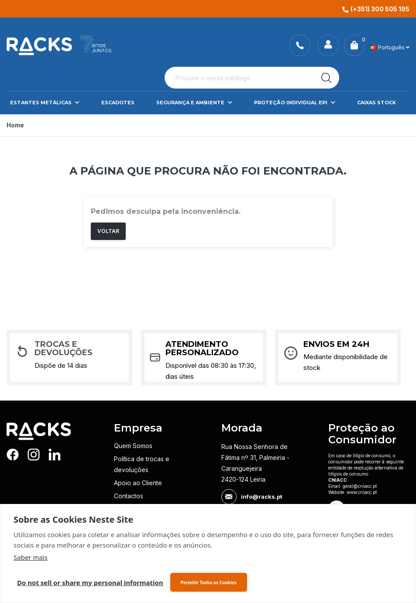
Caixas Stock (376, 102)
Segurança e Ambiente (194, 102)
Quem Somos (133, 445)
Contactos (128, 496)
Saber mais (31, 557)
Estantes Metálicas (44, 102)
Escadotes (117, 102)
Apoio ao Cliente (138, 483)
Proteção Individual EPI (294, 102)
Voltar (108, 231)
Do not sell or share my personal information (90, 582)
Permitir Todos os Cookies (209, 582)
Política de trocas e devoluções (141, 464)
